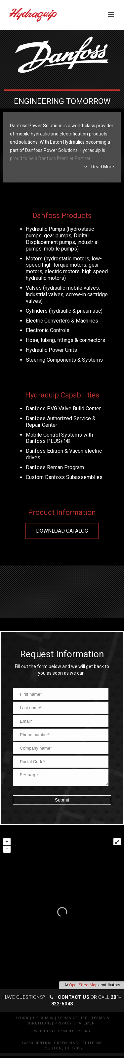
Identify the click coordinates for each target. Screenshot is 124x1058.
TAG (86, 1033)
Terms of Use (72, 1020)
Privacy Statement (76, 1025)
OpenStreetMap (83, 987)
